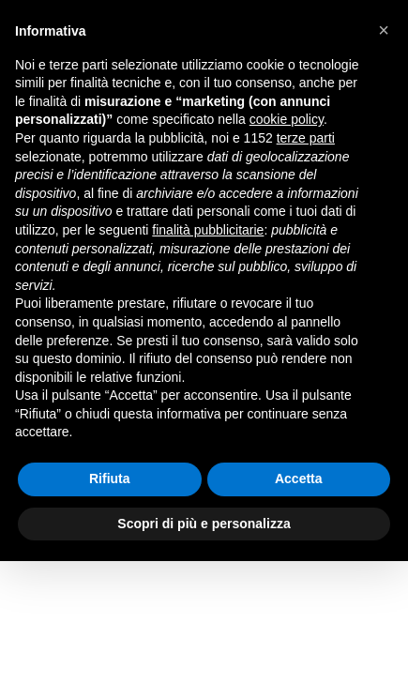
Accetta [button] (299, 478)
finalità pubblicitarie (208, 229)
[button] (384, 30)
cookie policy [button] (286, 119)
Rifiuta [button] (109, 478)
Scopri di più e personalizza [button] (203, 523)
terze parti (306, 137)
